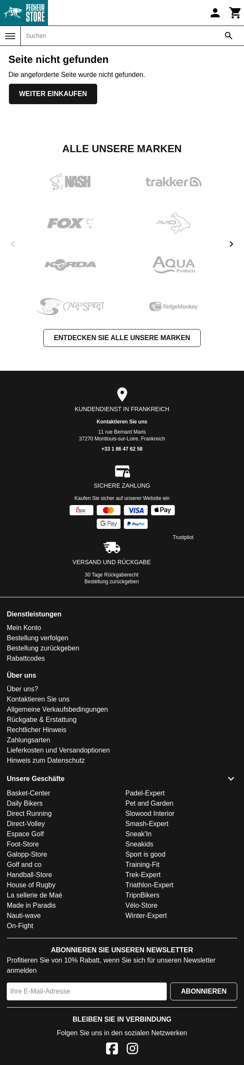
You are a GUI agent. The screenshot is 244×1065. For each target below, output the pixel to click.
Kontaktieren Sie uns (122, 422)
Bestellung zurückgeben (111, 582)
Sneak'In (139, 834)
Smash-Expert (147, 823)
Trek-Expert (143, 874)
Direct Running (29, 813)
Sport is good (145, 854)
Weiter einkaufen (53, 93)
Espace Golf (25, 834)
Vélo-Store (142, 905)
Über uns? (22, 689)
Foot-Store (23, 844)
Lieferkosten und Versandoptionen (58, 750)
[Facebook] (112, 1050)
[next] (231, 244)
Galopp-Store (27, 854)
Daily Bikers (24, 803)
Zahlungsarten (28, 740)
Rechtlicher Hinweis (37, 729)
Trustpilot (183, 537)
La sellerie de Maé (34, 895)
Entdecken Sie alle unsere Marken (122, 337)
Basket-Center (28, 793)
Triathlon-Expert (150, 885)
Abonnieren (204, 991)
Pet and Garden (150, 803)
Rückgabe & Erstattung (42, 719)
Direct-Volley (26, 823)
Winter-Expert (146, 915)
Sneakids (140, 844)
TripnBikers (143, 895)
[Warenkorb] (235, 13)
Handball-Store (29, 874)
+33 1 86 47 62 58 (122, 449)
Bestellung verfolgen (37, 638)
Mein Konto (24, 627)
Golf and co (24, 864)
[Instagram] (132, 1050)
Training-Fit (143, 864)
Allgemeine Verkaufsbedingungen (57, 709)
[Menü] (10, 36)
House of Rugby (31, 885)
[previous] (13, 244)
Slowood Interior (150, 813)
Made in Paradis (31, 905)
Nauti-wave (24, 915)
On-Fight (20, 925)
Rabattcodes (26, 658)
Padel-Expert (145, 793)
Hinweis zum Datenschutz (46, 760)
